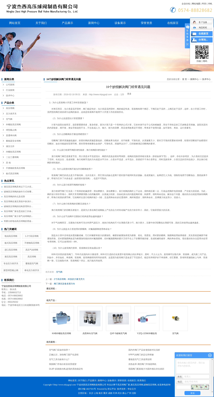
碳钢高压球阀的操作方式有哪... (18, 191)
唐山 (124, 393)
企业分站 (186, 3)
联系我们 (141, 380)
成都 (110, 393)
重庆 (105, 393)
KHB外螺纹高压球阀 (61, 333)
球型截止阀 (11, 130)
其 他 (8, 162)
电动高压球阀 (11, 236)
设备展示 (120, 22)
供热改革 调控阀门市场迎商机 (142, 364)
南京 (101, 393)
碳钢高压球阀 (150, 384)
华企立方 (132, 389)
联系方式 (199, 22)
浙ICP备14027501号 (87, 389)
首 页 (184, 79)
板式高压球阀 (12, 173)
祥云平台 (112, 389)
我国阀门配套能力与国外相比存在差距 (146, 369)
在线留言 (173, 22)
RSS (204, 3)
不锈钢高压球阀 (31, 243)
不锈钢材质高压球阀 (15, 168)
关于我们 (41, 22)
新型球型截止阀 (11, 270)
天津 (115, 393)
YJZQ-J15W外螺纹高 (147, 333)
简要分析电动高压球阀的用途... (18, 221)
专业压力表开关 (11, 263)
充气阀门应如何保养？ (59, 350)
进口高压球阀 (11, 250)
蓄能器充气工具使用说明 (140, 359)
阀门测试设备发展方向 (64, 283)
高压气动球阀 (31, 250)
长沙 (91, 393)
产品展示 (67, 22)
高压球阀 (10, 108)
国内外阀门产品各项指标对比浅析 (144, 350)
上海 (96, 393)
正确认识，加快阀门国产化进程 (64, 354)
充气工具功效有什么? (59, 359)
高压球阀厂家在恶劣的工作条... (18, 211)
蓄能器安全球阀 (13, 141)
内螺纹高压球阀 (13, 152)
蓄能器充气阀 (31, 263)
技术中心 (10, 95)
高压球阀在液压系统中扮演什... (18, 201)
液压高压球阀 (11, 256)
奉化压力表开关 (31, 270)
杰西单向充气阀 (90, 333)
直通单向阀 (11, 135)
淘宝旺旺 (200, 27)
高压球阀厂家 (123, 384)
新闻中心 (93, 22)
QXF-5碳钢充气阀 (118, 333)
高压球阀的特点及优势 (14, 196)
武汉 (120, 393)
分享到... (203, 39)
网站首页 (14, 22)
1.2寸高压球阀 (31, 236)
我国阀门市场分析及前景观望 (62, 364)
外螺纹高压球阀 (13, 124)
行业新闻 (10, 90)
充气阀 (9, 119)
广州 (129, 393)
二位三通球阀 (12, 157)
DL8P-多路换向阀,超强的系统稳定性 (66, 369)
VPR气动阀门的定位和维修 (141, 354)
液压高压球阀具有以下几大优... (18, 187)
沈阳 (134, 393)
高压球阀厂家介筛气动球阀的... (18, 216)
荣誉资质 (146, 22)
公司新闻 (10, 84)
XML (210, 3)
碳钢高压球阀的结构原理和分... (18, 206)
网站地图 (196, 3)
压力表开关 (11, 113)
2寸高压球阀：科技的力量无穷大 (69, 279)
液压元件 (10, 146)
